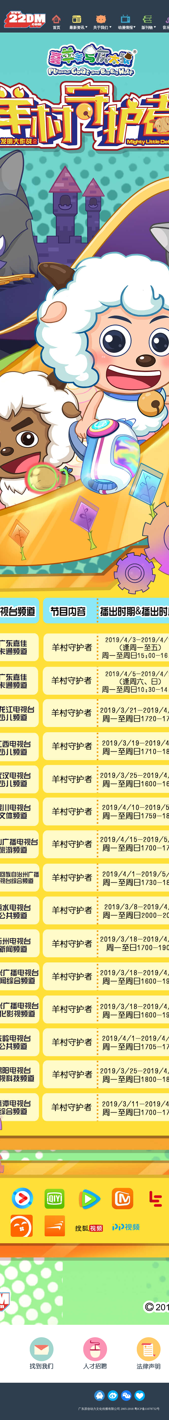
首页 (56, 28)
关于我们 (100, 28)
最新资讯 (76, 28)
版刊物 (147, 28)
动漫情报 (125, 28)
